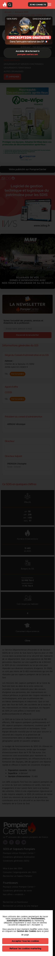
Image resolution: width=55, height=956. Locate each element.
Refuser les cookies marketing (25, 948)
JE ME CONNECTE (37, 4)
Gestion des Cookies (26, 931)
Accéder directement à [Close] (27, 53)
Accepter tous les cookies (25, 941)
